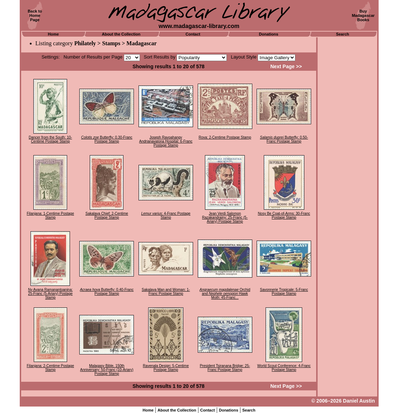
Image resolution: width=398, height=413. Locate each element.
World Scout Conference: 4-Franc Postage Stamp (284, 368)
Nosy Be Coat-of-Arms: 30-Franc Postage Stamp (284, 215)
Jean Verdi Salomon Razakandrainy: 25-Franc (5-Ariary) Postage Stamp (225, 217)
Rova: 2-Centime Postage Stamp (225, 137)
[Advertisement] (347, 145)
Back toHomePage (35, 15)
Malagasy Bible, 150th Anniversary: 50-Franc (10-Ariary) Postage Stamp (106, 370)
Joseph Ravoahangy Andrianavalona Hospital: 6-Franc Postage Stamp (165, 141)
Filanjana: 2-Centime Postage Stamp (50, 368)
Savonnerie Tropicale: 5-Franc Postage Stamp (284, 292)
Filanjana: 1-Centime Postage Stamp (50, 215)
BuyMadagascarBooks (363, 15)
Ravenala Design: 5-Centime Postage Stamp (166, 368)
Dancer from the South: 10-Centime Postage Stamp (50, 139)
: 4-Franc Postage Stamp (165, 215)
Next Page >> (286, 66)
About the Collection (121, 34)
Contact (193, 34)
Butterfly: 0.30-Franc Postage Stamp (106, 139)
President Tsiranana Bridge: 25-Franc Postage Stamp (225, 368)
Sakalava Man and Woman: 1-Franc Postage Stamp (166, 292)
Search (342, 34)
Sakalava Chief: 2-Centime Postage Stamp (106, 215)
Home (53, 34)
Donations (268, 34)
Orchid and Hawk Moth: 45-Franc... (225, 294)
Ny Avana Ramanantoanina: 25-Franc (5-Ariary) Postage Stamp (50, 294)
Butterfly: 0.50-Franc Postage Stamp (284, 139)
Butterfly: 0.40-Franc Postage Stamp (107, 292)
